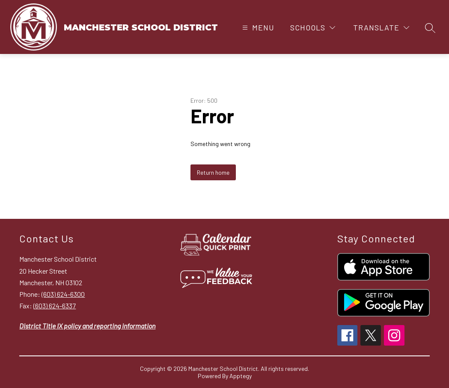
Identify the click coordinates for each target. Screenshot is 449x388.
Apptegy (240, 375)
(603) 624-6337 (54, 305)
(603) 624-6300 (63, 294)
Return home (213, 172)
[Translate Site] (381, 27)
